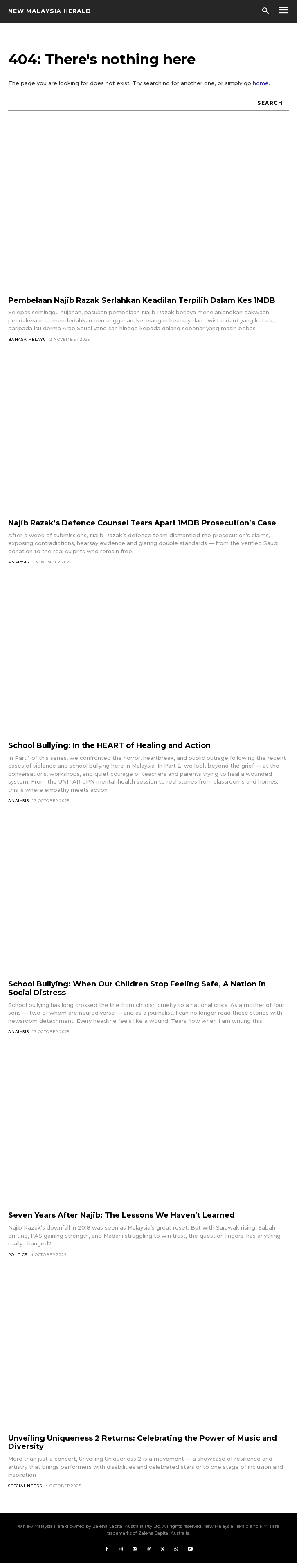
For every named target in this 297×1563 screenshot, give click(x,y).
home (261, 83)
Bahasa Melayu (27, 339)
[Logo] (49, 11)
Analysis (18, 562)
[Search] (270, 103)
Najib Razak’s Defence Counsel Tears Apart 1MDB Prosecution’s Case (142, 522)
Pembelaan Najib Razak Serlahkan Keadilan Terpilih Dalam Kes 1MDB (141, 300)
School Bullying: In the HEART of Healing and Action (109, 745)
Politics (17, 1254)
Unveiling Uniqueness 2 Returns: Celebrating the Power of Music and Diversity (142, 1442)
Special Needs (25, 1486)
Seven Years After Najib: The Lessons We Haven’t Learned (121, 1215)
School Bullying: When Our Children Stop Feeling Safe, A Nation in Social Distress (137, 988)
